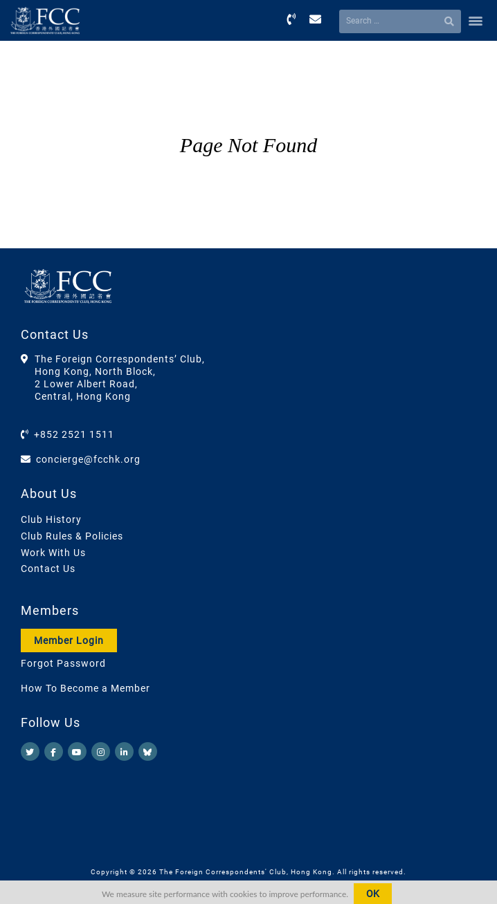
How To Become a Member (85, 688)
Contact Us (48, 568)
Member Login (69, 640)
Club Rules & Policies (72, 536)
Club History (51, 519)
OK (372, 893)
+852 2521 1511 (74, 434)
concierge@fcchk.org (88, 459)
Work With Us (53, 552)
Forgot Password (63, 663)
